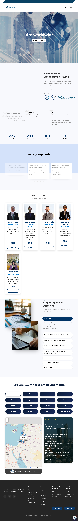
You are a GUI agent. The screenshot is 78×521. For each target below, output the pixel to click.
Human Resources (32, 492)
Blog (42, 501)
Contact (60, 7)
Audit (29, 500)
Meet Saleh (30, 247)
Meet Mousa (13, 247)
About (27, 7)
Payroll (29, 490)
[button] (23, 441)
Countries (48, 7)
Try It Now (57, 508)
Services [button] (33, 7)
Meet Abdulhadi (65, 246)
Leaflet (31, 467)
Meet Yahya (48, 247)
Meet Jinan (13, 291)
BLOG (54, 7)
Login (42, 507)
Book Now (69, 508)
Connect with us (39, 40)
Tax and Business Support (32, 503)
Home (22, 7)
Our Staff (41, 7)
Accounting (31, 498)
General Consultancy (31, 495)
